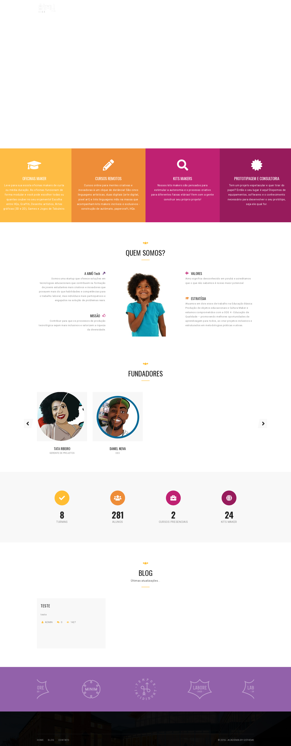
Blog (51, 740)
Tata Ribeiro (62, 448)
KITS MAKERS (182, 178)
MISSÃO (95, 315)
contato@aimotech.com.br (234, 5)
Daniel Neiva (118, 448)
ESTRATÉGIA (198, 298)
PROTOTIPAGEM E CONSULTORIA (256, 178)
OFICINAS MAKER (34, 178)
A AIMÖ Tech (92, 273)
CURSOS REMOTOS (108, 178)
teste (45, 606)
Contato (63, 740)
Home (40, 740)
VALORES (196, 273)
